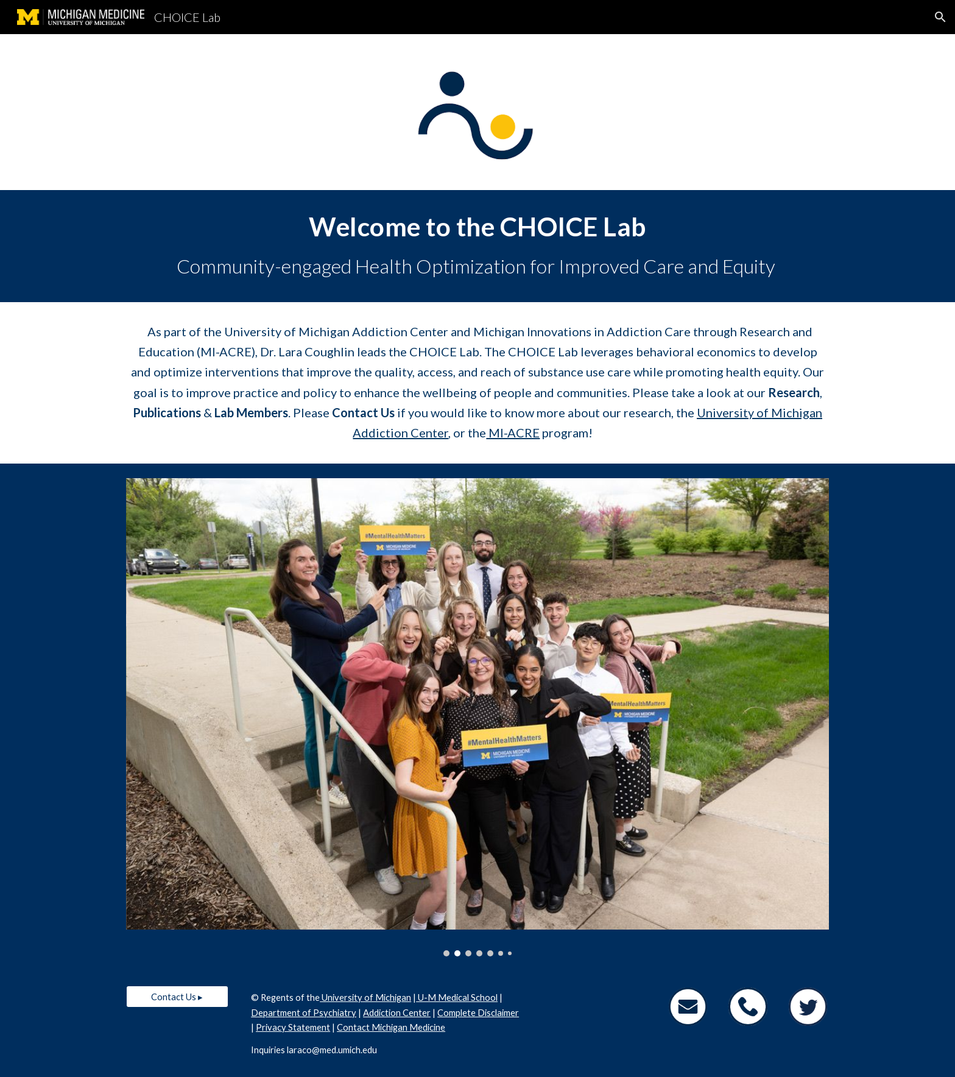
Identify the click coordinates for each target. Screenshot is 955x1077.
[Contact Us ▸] (177, 997)
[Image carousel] (477, 717)
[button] (940, 17)
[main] (477, 246)
